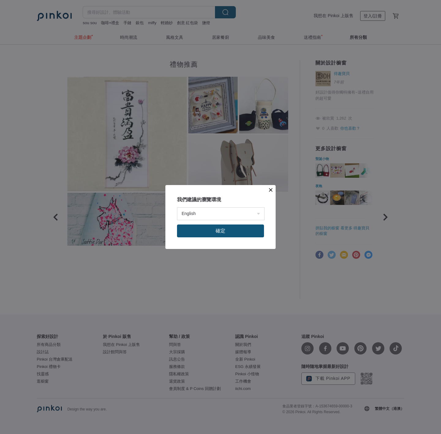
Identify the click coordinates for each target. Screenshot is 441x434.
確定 (220, 230)
